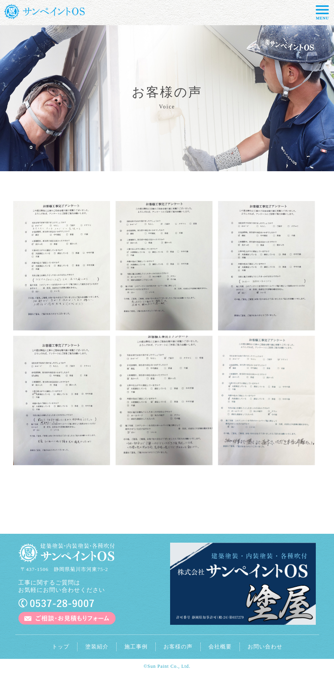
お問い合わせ (265, 647)
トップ (60, 647)
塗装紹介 (96, 647)
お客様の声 (178, 647)
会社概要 (220, 647)
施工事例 (136, 647)
